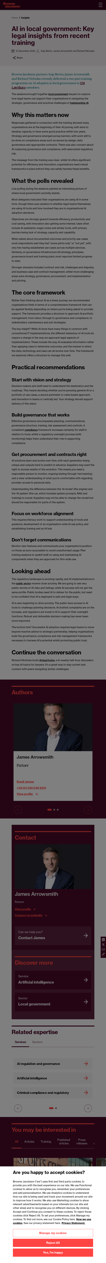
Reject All (53, 1245)
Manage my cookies (53, 1235)
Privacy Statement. (73, 1225)
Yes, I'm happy (53, 1255)
